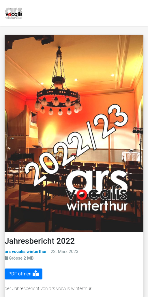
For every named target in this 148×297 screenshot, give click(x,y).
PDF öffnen (23, 274)
